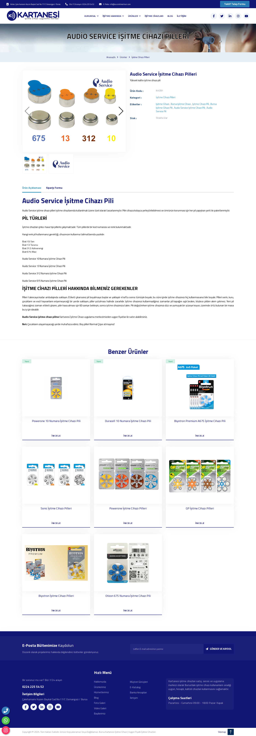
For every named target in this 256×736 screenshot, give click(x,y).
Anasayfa (110, 57)
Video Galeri (100, 708)
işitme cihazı (162, 104)
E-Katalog (135, 687)
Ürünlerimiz (100, 687)
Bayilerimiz (99, 713)
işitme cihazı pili (200, 104)
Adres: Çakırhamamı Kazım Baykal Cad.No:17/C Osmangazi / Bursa (35, 4)
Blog (96, 698)
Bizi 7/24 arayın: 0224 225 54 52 (81, 4)
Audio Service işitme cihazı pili (189, 108)
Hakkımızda (100, 682)
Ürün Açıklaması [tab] (31, 188)
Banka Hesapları (138, 692)
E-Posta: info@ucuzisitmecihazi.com (117, 4)
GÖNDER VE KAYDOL (219, 649)
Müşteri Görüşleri (139, 682)
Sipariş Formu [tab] (54, 188)
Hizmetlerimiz (101, 692)
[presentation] (27, 111)
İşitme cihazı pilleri (141, 57)
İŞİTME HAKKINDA (112, 16)
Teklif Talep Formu (234, 4)
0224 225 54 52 (33, 686)
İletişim (134, 698)
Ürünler (123, 57)
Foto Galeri (99, 703)
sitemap (222, 732)
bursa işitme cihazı (181, 104)
